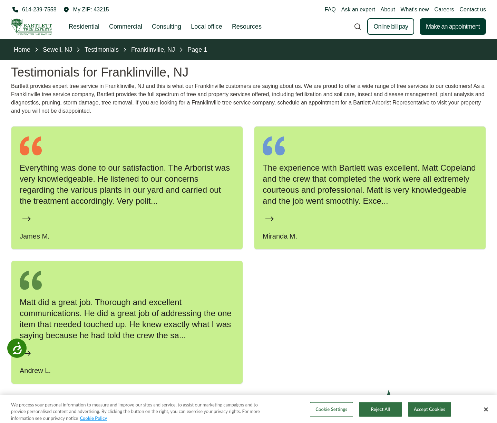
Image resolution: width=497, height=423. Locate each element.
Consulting (166, 26)
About (388, 9)
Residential (84, 26)
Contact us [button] (473, 9)
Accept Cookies (429, 413)
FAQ (330, 9)
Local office (206, 26)
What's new (414, 9)
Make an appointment (453, 26)
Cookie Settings (331, 413)
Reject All (380, 413)
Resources (247, 26)
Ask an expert (358, 9)
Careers (444, 9)
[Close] (486, 414)
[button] (86, 10)
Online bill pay (390, 26)
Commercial (125, 26)
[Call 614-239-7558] (34, 10)
